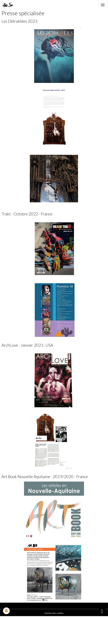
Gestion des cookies (54, 613)
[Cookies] (6, 610)
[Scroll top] (102, 611)
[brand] (8, 4)
